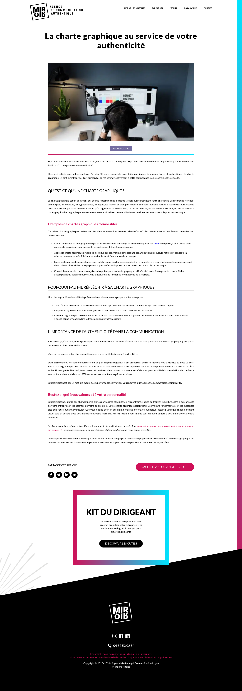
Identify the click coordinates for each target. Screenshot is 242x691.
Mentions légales (121, 666)
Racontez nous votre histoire (164, 467)
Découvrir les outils (121, 543)
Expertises (157, 8)
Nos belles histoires (134, 8)
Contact (208, 8)
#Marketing (121, 148)
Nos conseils (190, 8)
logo (156, 243)
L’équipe (173, 8)
